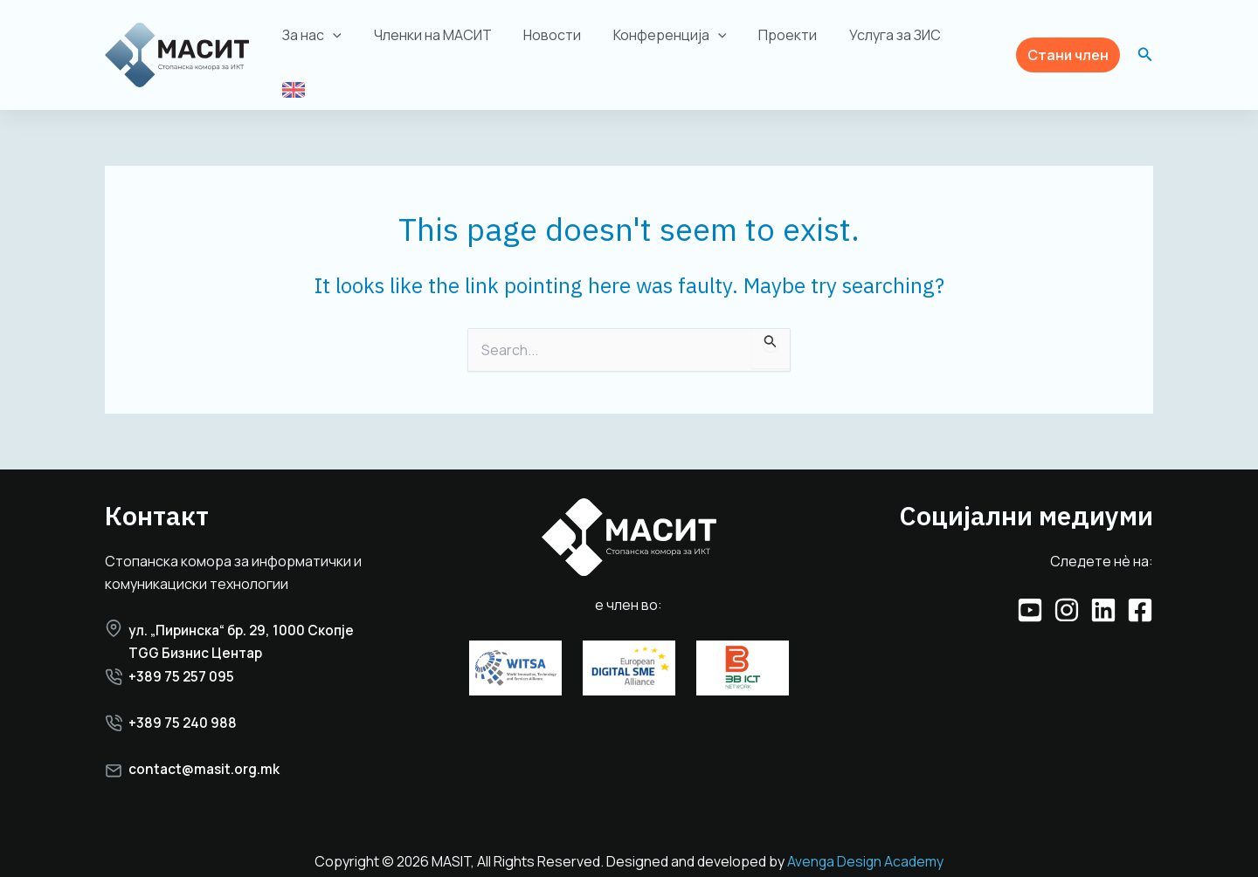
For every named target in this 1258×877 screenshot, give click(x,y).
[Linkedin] (1103, 592)
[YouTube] (1030, 592)
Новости (557, 41)
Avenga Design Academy (865, 848)
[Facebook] (1140, 592)
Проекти (785, 41)
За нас (326, 42)
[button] (1068, 46)
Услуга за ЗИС (888, 41)
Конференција (671, 42)
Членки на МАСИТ (442, 41)
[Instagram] (1067, 592)
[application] (347, 42)
